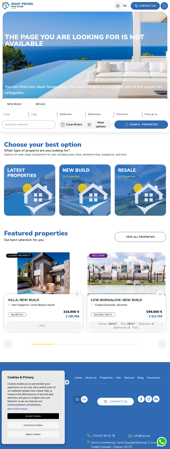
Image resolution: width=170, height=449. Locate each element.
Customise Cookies (33, 424)
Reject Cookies (33, 434)
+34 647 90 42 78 (103, 438)
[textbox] (15, 114)
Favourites (152, 380)
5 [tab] (127, 346)
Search (141, 125)
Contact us (145, 5)
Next (161, 346)
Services (128, 380)
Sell (117, 380)
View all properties (140, 237)
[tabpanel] (43, 294)
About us (89, 380)
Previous (8, 346)
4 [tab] (106, 346)
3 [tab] (85, 346)
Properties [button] (104, 380)
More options (97, 124)
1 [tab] (42, 346)
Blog (139, 380)
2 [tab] (63, 346)
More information (17, 409)
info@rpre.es (142, 438)
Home (77, 380)
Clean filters (71, 124)
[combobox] (14, 114)
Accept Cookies (33, 416)
